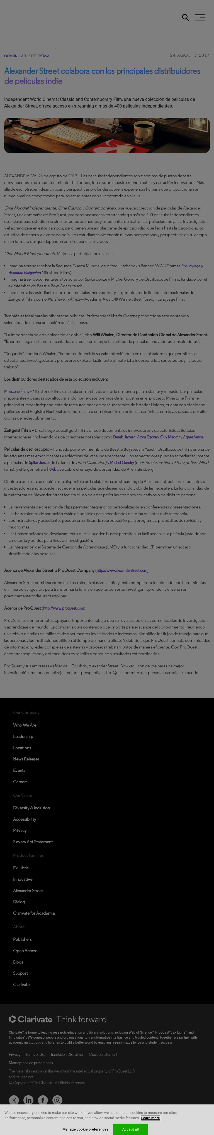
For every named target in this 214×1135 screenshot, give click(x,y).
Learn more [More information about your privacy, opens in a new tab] (150, 1122)
